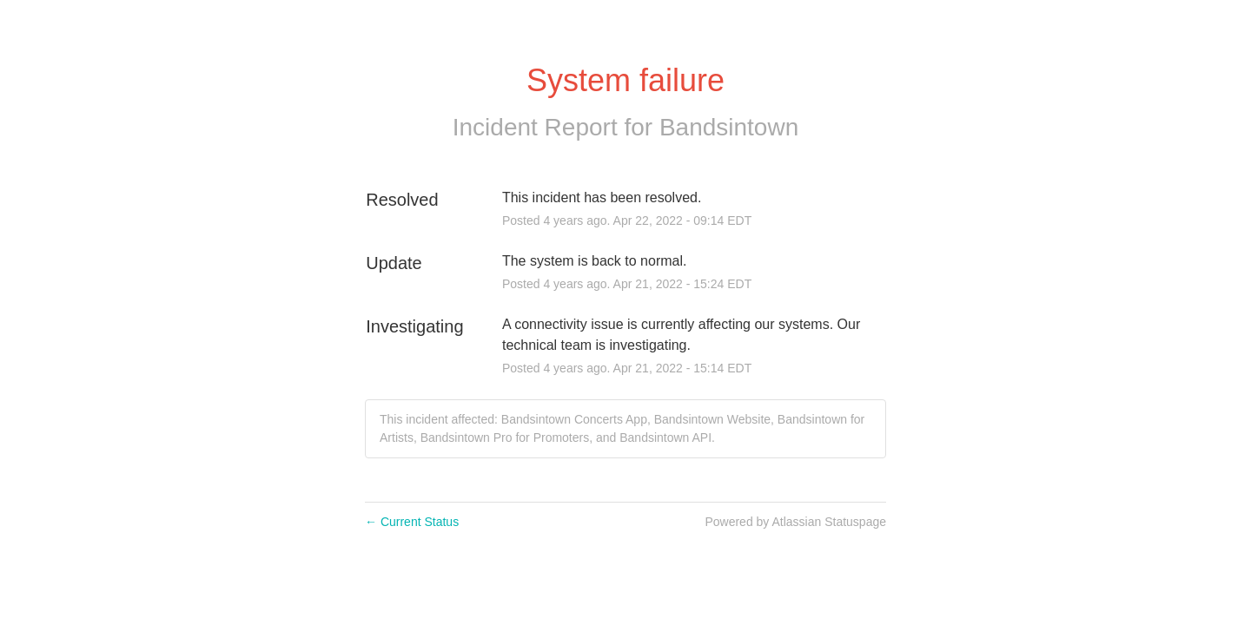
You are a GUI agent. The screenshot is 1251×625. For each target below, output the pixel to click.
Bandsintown (728, 127)
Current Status (412, 522)
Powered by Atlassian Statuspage (795, 522)
